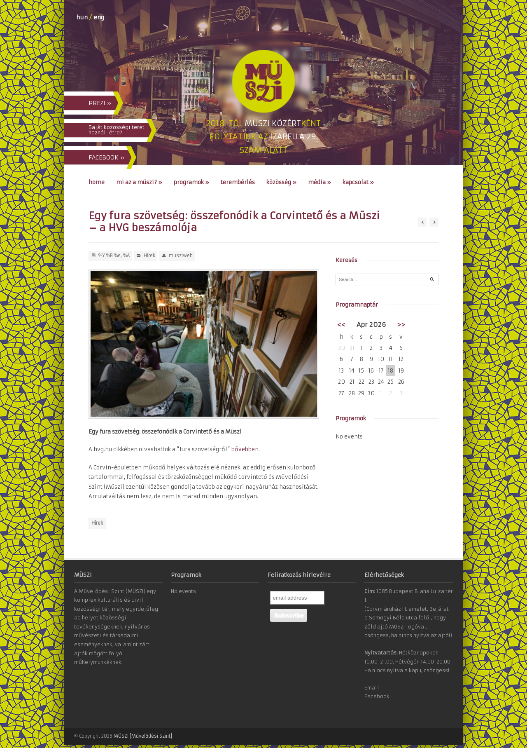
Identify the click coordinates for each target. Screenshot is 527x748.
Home (97, 182)
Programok (191, 182)
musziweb (181, 255)
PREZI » (100, 103)
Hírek (149, 255)
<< (341, 324)
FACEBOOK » (106, 157)
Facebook (376, 696)
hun (82, 17)
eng (98, 17)
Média (319, 182)
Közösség (281, 182)
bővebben (245, 449)
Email (371, 688)
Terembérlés (238, 182)
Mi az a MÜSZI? (139, 182)
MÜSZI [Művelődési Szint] (143, 736)
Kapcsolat (358, 182)
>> (401, 324)
